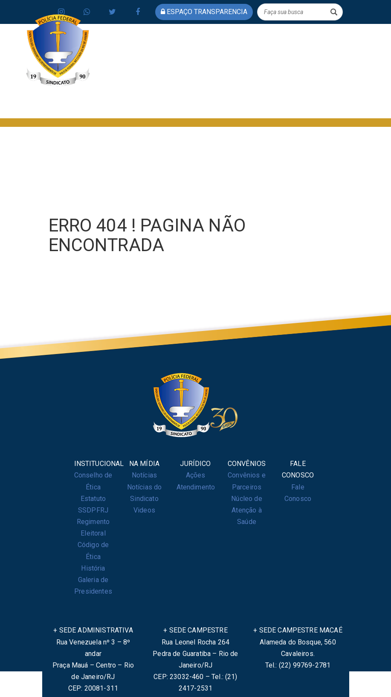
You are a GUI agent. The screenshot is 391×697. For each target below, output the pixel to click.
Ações (196, 475)
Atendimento (196, 487)
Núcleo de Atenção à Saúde (246, 510)
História (93, 568)
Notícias (144, 475)
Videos (144, 510)
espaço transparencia (204, 12)
